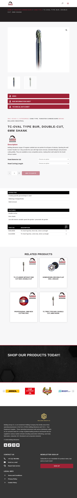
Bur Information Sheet (21, 101)
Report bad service (14, 466)
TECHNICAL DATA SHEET (21, 107)
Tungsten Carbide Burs (23, 10)
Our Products (38, 367)
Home (10, 10)
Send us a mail (12, 462)
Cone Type (38, 10)
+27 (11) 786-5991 (13, 458)
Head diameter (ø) (14, 159)
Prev (3, 391)
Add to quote (30, 173)
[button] (66, 30)
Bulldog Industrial (16, 121)
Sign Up (57, 466)
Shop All (38, 331)
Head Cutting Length (15, 164)
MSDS (14, 96)
